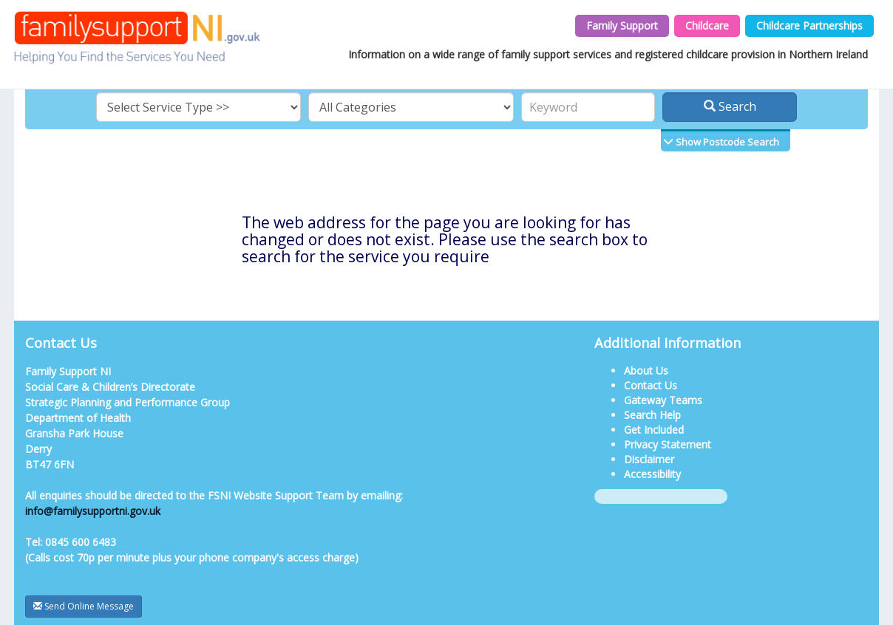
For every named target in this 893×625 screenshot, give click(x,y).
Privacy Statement (667, 444)
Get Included (654, 430)
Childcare (707, 25)
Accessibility (652, 474)
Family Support (622, 25)
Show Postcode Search (726, 141)
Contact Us (650, 385)
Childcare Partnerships (809, 25)
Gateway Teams (663, 400)
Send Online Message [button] (83, 606)
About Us (646, 370)
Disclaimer (649, 459)
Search (730, 106)
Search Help (652, 415)
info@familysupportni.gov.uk (92, 511)
